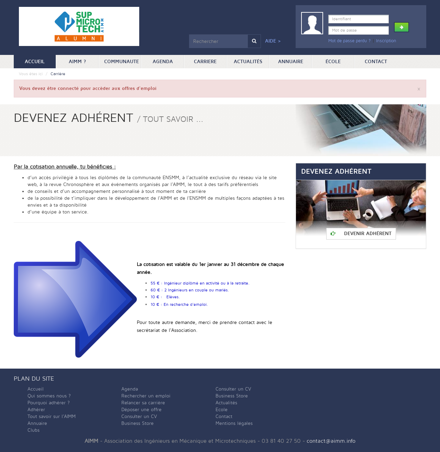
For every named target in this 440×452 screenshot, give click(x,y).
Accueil (40, 61)
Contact (376, 61)
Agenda (163, 61)
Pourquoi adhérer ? (49, 402)
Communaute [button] (121, 61)
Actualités (248, 61)
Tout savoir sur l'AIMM (52, 416)
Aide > (273, 41)
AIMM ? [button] (77, 61)
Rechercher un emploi (145, 395)
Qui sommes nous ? (49, 395)
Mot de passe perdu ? (349, 40)
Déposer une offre (141, 409)
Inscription (386, 40)
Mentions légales (234, 423)
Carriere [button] (205, 61)
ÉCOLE (333, 61)
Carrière (58, 74)
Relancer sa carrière (143, 402)
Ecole (222, 409)
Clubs (34, 430)
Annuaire (290, 61)
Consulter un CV (139, 416)
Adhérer (36, 409)
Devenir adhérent (361, 233)
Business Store (137, 423)
